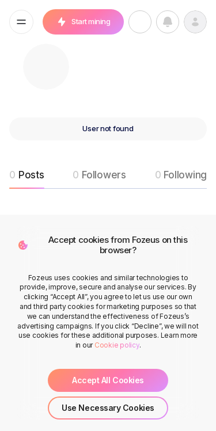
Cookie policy (116, 345)
